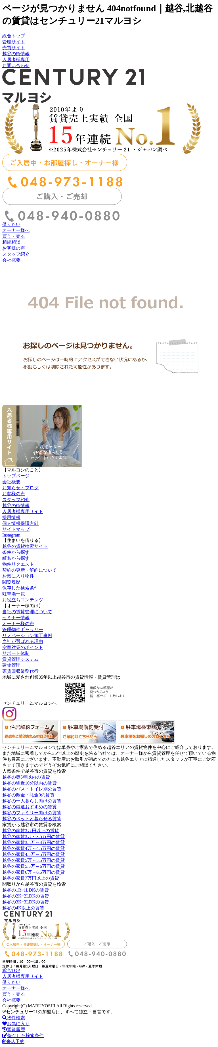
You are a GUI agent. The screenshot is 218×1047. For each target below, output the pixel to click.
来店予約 (13, 1041)
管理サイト (13, 41)
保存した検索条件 (20, 588)
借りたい (11, 224)
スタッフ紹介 (16, 254)
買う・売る (13, 236)
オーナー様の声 (18, 623)
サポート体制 (16, 653)
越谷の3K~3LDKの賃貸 (25, 901)
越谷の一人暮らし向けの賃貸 (31, 800)
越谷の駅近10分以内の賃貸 (29, 783)
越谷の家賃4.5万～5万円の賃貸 (33, 854)
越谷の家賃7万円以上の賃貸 (30, 878)
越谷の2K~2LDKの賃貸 (25, 896)
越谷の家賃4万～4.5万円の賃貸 (33, 848)
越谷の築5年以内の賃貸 (26, 777)
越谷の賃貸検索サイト (25, 546)
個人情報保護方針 (20, 523)
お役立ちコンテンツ (22, 599)
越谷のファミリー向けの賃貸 (31, 812)
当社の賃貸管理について (27, 611)
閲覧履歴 (11, 582)
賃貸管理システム (20, 659)
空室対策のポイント (22, 647)
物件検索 (13, 1017)
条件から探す (16, 552)
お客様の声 (13, 248)
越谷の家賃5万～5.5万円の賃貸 (33, 860)
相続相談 (11, 242)
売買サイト (13, 47)
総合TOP (11, 970)
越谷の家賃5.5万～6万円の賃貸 (33, 866)
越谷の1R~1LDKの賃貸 (25, 890)
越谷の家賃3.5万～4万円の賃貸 (33, 842)
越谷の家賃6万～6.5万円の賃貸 (33, 872)
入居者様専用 (16, 59)
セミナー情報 (16, 617)
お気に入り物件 (18, 576)
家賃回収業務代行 (20, 671)
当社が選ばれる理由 (22, 641)
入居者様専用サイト (22, 511)
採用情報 (11, 517)
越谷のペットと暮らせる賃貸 (31, 818)
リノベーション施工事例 (27, 635)
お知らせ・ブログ (20, 487)
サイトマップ (16, 529)
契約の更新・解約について (29, 570)
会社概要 (11, 260)
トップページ (16, 475)
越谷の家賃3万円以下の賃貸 (30, 830)
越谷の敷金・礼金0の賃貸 (28, 794)
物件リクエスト (18, 564)
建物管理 (11, 665)
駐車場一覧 (13, 593)
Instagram (11, 535)
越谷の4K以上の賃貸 (23, 907)
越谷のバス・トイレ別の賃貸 (31, 789)
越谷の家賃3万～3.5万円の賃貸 (33, 836)
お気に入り (16, 1023)
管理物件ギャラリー (22, 629)
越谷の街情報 (16, 53)
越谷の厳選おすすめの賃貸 (29, 806)
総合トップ (13, 35)
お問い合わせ (16, 65)
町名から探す (16, 558)
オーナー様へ (16, 230)
